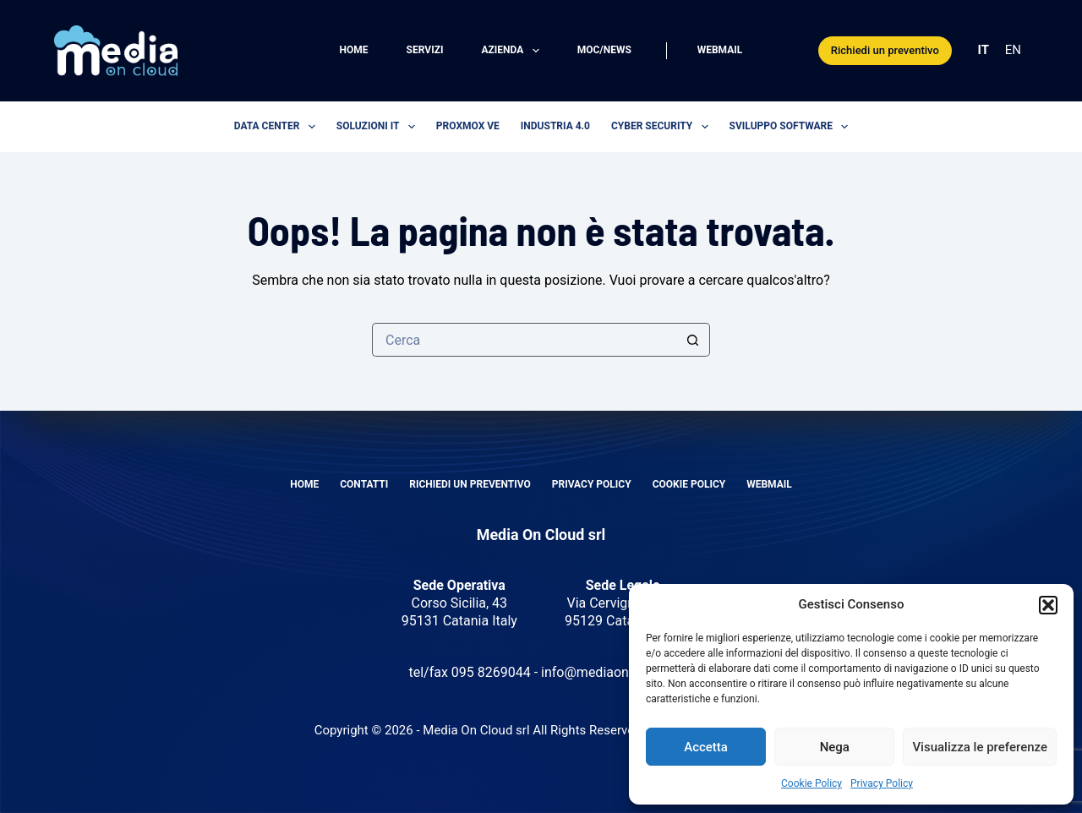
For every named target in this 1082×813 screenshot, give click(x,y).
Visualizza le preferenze (979, 747)
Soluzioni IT (379, 127)
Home (354, 50)
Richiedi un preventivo (885, 50)
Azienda (513, 51)
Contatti (364, 484)
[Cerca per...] (524, 340)
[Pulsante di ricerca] (693, 340)
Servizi (425, 50)
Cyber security (663, 127)
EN (1013, 49)
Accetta (706, 747)
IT (983, 49)
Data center (278, 127)
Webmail (720, 50)
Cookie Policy (811, 783)
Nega (835, 747)
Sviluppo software (792, 127)
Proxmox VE (468, 126)
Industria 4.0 (555, 126)
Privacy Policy (881, 783)
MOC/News (604, 50)
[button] (1048, 605)
